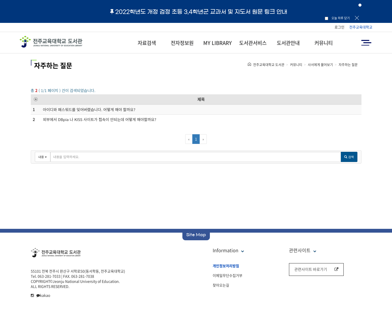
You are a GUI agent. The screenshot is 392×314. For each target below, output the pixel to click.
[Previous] (189, 139)
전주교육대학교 (360, 26)
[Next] (203, 139)
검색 (349, 157)
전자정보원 (182, 43)
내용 (42, 157)
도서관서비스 (253, 43)
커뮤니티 (323, 43)
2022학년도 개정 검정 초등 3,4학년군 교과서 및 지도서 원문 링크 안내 (198, 11)
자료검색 (147, 43)
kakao (43, 295)
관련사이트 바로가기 (316, 269)
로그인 (339, 26)
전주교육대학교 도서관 (268, 64)
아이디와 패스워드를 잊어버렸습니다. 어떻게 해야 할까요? (89, 109)
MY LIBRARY (217, 43)
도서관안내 (288, 43)
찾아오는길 (221, 285)
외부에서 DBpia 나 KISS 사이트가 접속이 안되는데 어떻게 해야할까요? (99, 119)
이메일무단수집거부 (227, 275)
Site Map (196, 235)
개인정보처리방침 (226, 265)
